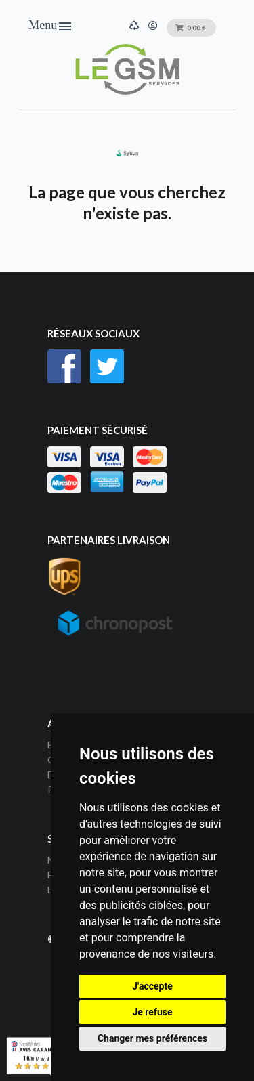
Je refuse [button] (152, 1011)
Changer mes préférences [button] (152, 1038)
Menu (50, 26)
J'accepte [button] (152, 986)
